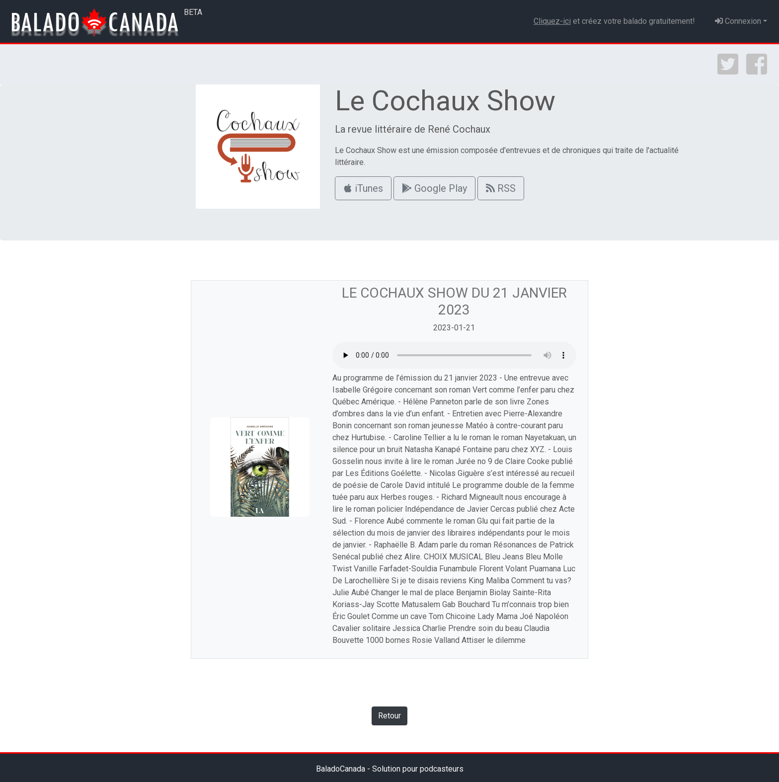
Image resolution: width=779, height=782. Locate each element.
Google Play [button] (434, 188)
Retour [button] (389, 715)
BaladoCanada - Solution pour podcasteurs (390, 769)
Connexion (738, 21)
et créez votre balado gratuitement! (614, 21)
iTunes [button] (363, 188)
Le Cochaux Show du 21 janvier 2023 (454, 301)
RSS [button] (501, 188)
